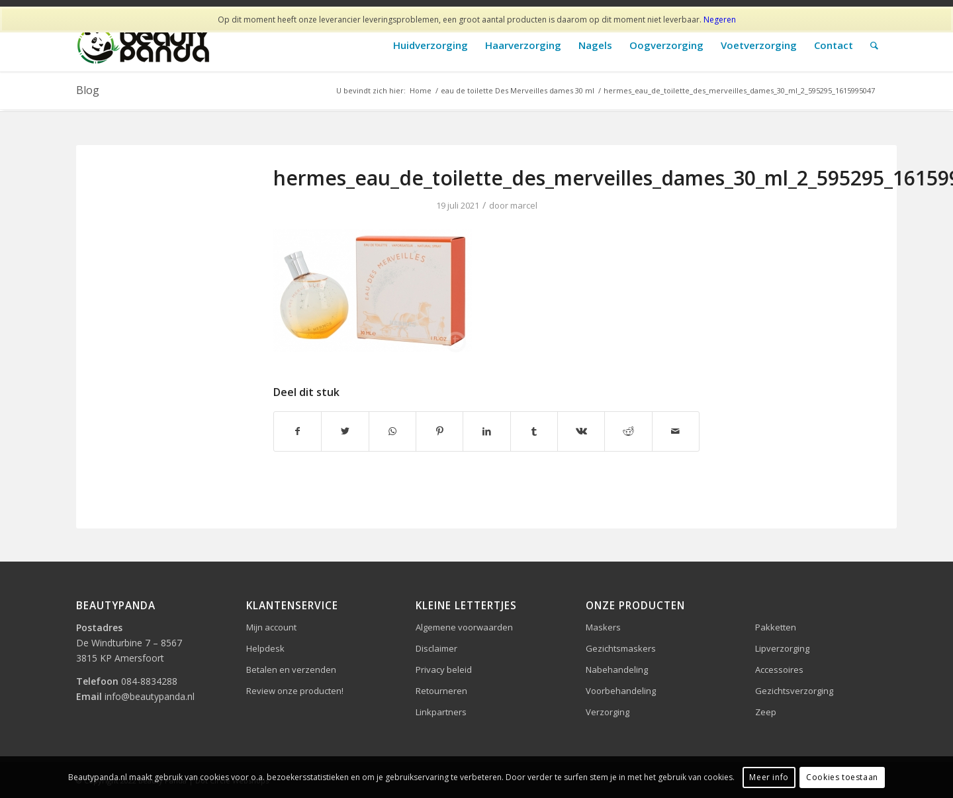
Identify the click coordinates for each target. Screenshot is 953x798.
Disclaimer (436, 648)
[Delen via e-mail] (676, 431)
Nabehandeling (617, 669)
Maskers (603, 627)
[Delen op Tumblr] (534, 431)
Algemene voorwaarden (464, 627)
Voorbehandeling (621, 691)
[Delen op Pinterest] (439, 431)
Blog (87, 90)
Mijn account (271, 627)
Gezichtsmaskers (621, 648)
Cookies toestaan (842, 777)
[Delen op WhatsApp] (392, 431)
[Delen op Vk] (581, 431)
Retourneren (441, 691)
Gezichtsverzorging (794, 691)
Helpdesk (265, 648)
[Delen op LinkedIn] (486, 431)
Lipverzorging (782, 648)
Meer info (768, 777)
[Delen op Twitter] (345, 431)
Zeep (765, 712)
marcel (523, 205)
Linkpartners (441, 712)
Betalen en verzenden (291, 669)
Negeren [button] (719, 19)
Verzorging (607, 712)
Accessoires (779, 669)
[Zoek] (874, 45)
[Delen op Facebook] (297, 431)
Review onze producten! (294, 691)
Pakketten (775, 627)
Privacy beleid (444, 669)
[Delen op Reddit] (628, 431)
